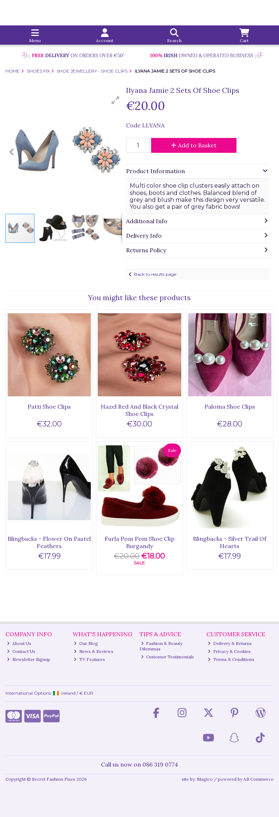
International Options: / (49, 693)
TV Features (89, 659)
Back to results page (155, 274)
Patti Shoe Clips (49, 406)
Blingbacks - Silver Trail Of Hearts (229, 542)
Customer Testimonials (167, 656)
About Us (19, 643)
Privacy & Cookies (229, 651)
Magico (205, 779)
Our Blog (86, 643)
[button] (115, 100)
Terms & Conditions (231, 659)
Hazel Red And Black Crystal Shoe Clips (139, 410)
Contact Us (21, 651)
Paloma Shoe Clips (230, 406)
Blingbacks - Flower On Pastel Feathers (49, 542)
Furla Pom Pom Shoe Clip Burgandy (139, 542)
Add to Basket (194, 145)
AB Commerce (258, 779)
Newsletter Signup (28, 659)
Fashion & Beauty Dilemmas (161, 646)
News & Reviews (93, 651)
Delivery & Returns (230, 643)
